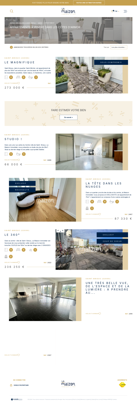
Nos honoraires (67, 399)
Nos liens (99, 399)
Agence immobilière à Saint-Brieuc (23, 23)
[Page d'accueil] (68, 11)
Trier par (106, 47)
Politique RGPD (107, 399)
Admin (93, 399)
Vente (40, 23)
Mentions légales (85, 399)
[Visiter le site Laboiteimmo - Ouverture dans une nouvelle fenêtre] (16, 399)
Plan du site (76, 399)
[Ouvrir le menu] (125, 11)
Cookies (114, 399)
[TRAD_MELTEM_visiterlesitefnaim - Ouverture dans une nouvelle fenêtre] (122, 385)
